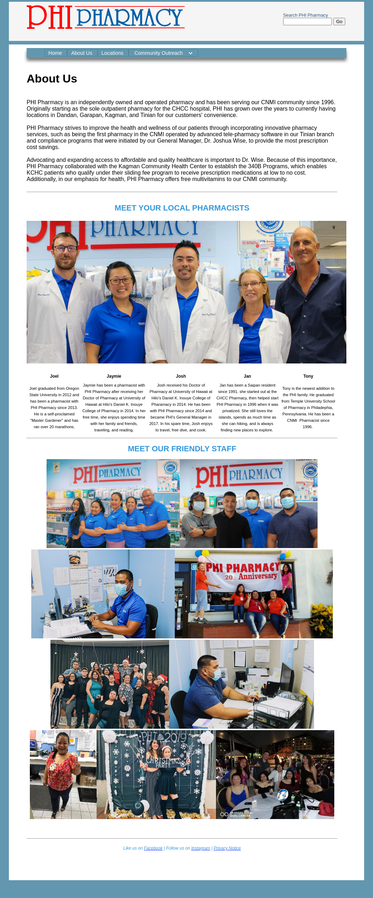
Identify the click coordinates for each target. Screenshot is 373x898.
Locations (113, 53)
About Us (82, 53)
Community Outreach (159, 53)
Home (55, 53)
